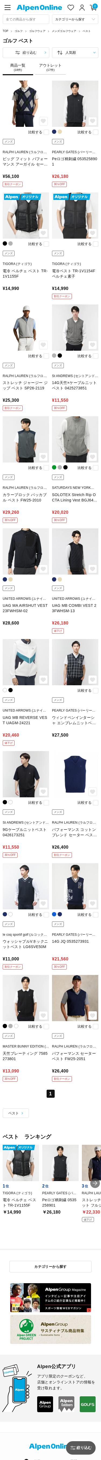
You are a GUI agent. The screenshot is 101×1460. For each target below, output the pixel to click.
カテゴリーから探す (50, 1267)
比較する (35, 132)
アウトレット (50, 67)
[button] (95, 1183)
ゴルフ (19, 31)
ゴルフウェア (37, 31)
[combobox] (26, 19)
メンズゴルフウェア (64, 31)
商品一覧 (18, 67)
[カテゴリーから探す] (75, 19)
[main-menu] (7, 7)
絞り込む (30, 53)
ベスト (87, 31)
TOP (5, 31)
